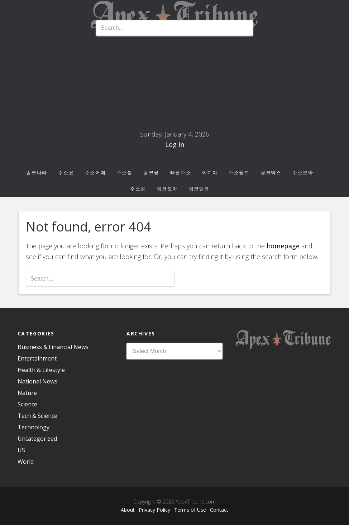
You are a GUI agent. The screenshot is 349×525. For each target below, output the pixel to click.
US (21, 450)
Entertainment (37, 358)
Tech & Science (37, 416)
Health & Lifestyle (41, 370)
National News (37, 381)
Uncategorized (37, 439)
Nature (27, 393)
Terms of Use (190, 509)
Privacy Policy (154, 509)
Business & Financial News (53, 347)
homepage (283, 246)
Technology (33, 427)
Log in (174, 144)
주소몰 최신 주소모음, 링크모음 (175, 85)
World (26, 462)
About (128, 509)
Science (27, 404)
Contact (219, 509)
